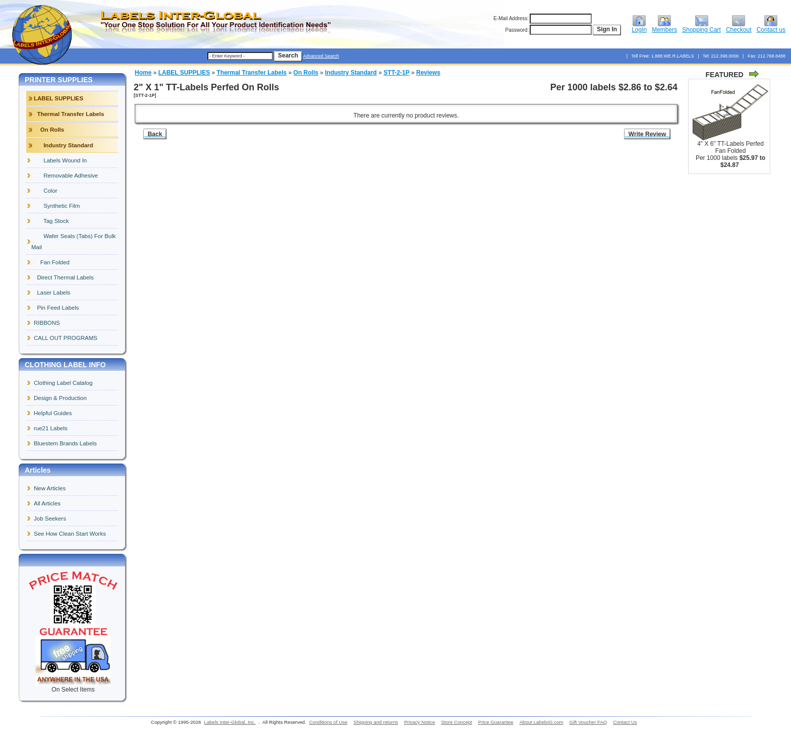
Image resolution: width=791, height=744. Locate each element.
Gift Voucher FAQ (588, 722)
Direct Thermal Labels (64, 277)
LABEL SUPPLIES (184, 72)
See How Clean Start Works (70, 534)
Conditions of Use (328, 722)
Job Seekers (50, 519)
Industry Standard (351, 72)
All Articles (47, 503)
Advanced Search (321, 56)
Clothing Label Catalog (63, 383)
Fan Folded (52, 262)
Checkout (739, 27)
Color (46, 191)
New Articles (50, 488)
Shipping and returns (376, 722)
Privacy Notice (419, 722)
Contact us (771, 27)
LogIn (639, 27)
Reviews (428, 72)
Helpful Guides (53, 413)
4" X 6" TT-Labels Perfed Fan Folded (730, 147)
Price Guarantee (496, 722)
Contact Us (625, 722)
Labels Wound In (60, 160)
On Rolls (306, 72)
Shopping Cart (701, 27)
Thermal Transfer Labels (252, 72)
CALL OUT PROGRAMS (65, 338)
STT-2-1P (396, 72)
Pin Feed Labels (56, 308)
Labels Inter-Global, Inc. (230, 722)
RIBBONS (47, 323)
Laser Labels (52, 293)
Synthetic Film (57, 206)
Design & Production (60, 398)
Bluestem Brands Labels (65, 443)
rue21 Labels (51, 428)
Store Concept (456, 722)
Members (664, 27)
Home (143, 72)
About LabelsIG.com (541, 722)
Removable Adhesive (66, 176)
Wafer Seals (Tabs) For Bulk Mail (73, 241)
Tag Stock (51, 221)
